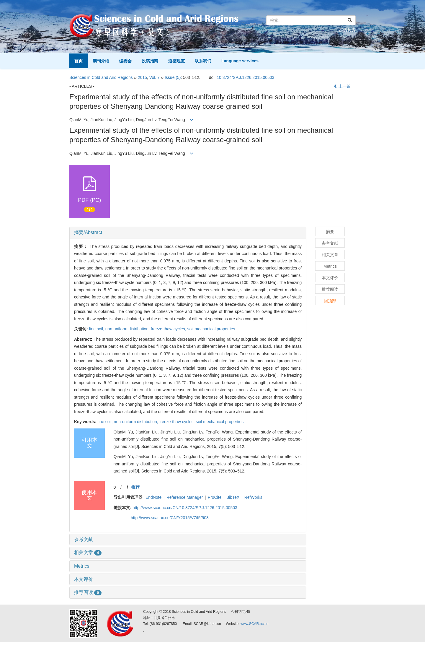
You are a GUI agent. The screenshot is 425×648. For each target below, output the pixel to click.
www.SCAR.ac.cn (254, 624)
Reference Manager (184, 497)
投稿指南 (150, 61)
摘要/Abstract (88, 232)
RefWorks (253, 497)
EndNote (153, 497)
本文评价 (83, 579)
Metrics (81, 566)
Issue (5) (173, 77)
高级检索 (347, 30)
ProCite (215, 497)
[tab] (188, 232)
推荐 (135, 487)
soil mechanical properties (211, 329)
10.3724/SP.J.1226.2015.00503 (245, 77)
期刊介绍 (101, 61)
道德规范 (176, 61)
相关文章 (88, 552)
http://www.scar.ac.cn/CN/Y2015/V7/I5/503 (170, 517)
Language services (240, 61)
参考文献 (83, 539)
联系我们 (203, 61)
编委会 (125, 61)
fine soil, (97, 329)
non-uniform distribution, (128, 329)
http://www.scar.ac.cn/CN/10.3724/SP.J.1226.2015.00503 (185, 507)
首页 (78, 61)
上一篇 (342, 86)
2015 (142, 77)
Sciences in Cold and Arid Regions (101, 77)
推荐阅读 (88, 592)
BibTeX (232, 497)
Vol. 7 (154, 77)
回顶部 (330, 300)
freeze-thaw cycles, (169, 329)
